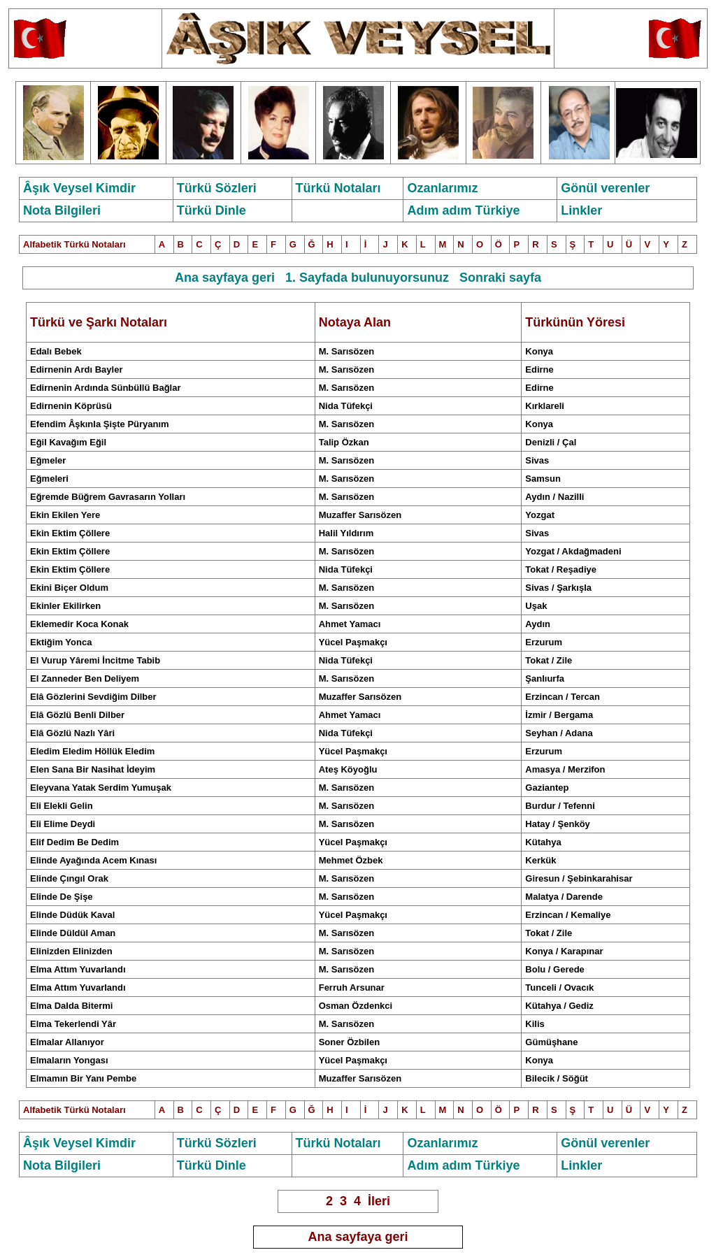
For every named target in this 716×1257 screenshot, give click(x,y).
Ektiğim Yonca (61, 642)
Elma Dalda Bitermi (71, 1005)
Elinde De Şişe (61, 896)
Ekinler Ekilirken (65, 606)
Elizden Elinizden (71, 951)
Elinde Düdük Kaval (72, 915)
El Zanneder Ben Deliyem (84, 678)
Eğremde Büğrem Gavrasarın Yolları (107, 496)
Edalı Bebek (56, 351)
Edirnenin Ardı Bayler (76, 369)
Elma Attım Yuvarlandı (78, 969)
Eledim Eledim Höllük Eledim (92, 751)
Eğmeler (48, 460)
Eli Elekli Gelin (61, 805)
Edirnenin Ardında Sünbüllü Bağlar (105, 387)
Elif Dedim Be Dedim (74, 842)
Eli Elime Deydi (62, 824)
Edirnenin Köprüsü (71, 406)
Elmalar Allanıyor (67, 1042)
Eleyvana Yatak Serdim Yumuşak (100, 787)
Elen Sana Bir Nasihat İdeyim (92, 769)
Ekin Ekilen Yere (65, 515)
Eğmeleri (49, 478)
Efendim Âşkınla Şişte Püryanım (99, 424)
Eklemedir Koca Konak (79, 624)
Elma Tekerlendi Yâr (73, 1024)
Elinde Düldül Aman (72, 933)
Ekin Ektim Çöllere (70, 533)
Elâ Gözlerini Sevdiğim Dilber (93, 696)
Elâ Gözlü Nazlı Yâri (72, 733)
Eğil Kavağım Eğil (68, 442)
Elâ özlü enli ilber (77, 715)
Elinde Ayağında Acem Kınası (93, 860)
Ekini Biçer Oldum (69, 587)
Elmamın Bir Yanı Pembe (83, 1078)
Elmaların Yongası (69, 1060)
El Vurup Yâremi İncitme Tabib (95, 660)
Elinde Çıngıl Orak (69, 878)
